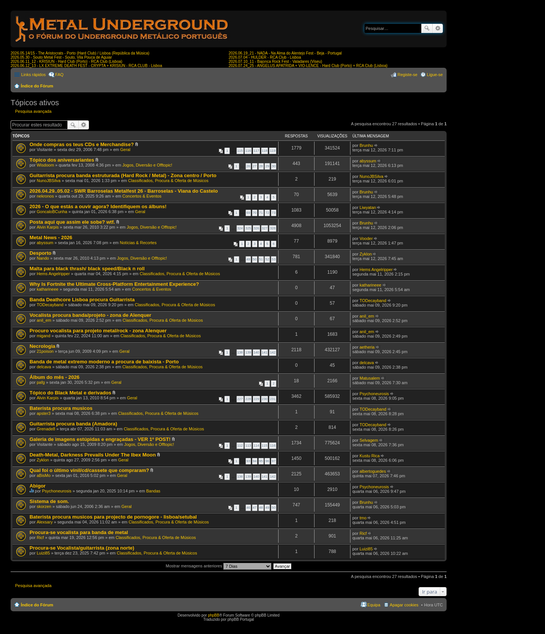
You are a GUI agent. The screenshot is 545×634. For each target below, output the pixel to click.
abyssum (368, 161)
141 (265, 352)
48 (261, 507)
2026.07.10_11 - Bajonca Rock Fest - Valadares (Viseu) (275, 61)
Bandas (153, 491)
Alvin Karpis (48, 227)
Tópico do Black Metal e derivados (70, 393)
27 (255, 166)
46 (248, 507)
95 (261, 461)
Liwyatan (368, 207)
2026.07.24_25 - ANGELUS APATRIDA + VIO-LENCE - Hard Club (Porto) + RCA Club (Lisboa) (308, 66)
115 (240, 151)
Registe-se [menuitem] (407, 74)
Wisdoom (45, 165)
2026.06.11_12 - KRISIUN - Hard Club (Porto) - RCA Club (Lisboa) (66, 61)
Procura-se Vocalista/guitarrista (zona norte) (82, 548)
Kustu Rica (370, 455)
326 (256, 228)
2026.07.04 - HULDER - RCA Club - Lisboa (265, 57)
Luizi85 (43, 553)
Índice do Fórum (37, 86)
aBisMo (44, 475)
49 (248, 259)
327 (265, 228)
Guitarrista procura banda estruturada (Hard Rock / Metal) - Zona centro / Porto (123, 175)
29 (267, 166)
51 (261, 259)
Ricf (40, 537)
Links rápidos (33, 74)
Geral (125, 149)
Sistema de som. (49, 501)
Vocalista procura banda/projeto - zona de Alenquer (90, 315)
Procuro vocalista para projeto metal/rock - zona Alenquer (98, 330)
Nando (43, 258)
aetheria (367, 347)
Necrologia (42, 346)
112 (240, 445)
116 (248, 151)
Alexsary (45, 522)
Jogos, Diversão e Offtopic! (147, 165)
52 (267, 259)
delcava (44, 367)
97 (274, 461)
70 (255, 213)
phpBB (213, 615)
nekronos (45, 196)
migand (43, 335)
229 (256, 399)
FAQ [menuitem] (59, 74)
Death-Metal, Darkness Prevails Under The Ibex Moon (93, 455)
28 (261, 166)
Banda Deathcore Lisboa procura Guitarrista (82, 299)
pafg (41, 382)
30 (274, 166)
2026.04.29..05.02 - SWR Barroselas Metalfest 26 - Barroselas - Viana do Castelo (124, 191)
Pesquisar (427, 28)
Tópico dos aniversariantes (62, 160)
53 (274, 259)
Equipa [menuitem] (373, 605)
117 (256, 151)
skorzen (44, 506)
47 (255, 507)
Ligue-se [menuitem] (435, 74)
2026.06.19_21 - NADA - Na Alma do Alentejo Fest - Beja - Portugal (285, 53)
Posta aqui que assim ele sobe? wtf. (72, 222)
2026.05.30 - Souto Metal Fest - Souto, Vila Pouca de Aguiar (61, 57)
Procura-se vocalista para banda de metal (79, 532)
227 (240, 399)
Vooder (366, 238)
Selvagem (369, 440)
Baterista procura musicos (61, 408)
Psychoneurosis (374, 393)
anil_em (44, 320)
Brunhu (366, 145)
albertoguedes (373, 471)
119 (273, 151)
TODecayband (50, 304)
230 (265, 399)
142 (273, 352)
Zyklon (366, 254)
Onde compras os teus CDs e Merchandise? (82, 144)
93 (248, 461)
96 (267, 461)
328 (273, 228)
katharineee (48, 289)
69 (248, 213)
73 (274, 213)
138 (240, 352)
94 (255, 461)
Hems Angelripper (53, 273)
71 (261, 213)
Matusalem (370, 378)
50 (255, 259)
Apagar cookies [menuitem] (404, 605)
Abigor (38, 486)
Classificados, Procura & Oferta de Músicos (168, 180)
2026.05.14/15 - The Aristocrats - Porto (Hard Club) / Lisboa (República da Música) (80, 53)
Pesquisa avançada (438, 28)
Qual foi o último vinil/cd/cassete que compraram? (89, 470)
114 (256, 445)
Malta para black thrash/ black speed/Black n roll (87, 268)
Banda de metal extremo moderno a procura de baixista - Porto (104, 362)
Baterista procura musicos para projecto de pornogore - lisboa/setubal (113, 517)
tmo (363, 518)
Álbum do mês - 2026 (54, 377)
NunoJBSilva (49, 180)
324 (240, 228)
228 (248, 399)
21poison (45, 351)
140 (256, 352)
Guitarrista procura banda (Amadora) (73, 424)
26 (248, 166)
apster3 (44, 413)
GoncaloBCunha (52, 211)
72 (267, 213)
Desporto (40, 253)
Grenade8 (46, 429)
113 (248, 445)
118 (265, 151)
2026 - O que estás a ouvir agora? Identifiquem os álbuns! (98, 206)
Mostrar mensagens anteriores (218, 566)
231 (273, 399)
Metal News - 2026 (51, 237)
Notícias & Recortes (138, 242)
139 (248, 352)
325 (248, 228)
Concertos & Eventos (141, 196)
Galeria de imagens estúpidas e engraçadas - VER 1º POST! (100, 439)
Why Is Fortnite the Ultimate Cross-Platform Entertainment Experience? (114, 284)
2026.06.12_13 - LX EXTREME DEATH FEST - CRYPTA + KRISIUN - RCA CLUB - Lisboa (86, 66)
